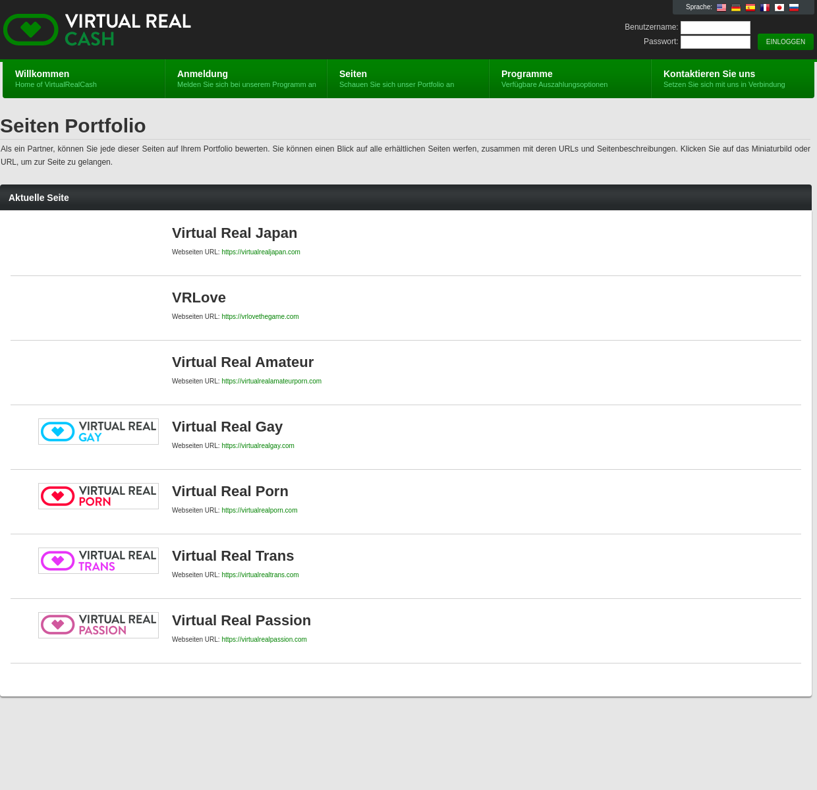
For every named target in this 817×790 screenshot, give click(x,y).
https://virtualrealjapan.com (260, 252)
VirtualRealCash (159, 30)
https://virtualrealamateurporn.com (271, 381)
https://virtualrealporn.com (259, 510)
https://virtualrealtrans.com (259, 574)
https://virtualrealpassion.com (264, 639)
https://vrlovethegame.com (259, 316)
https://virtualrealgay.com (257, 445)
